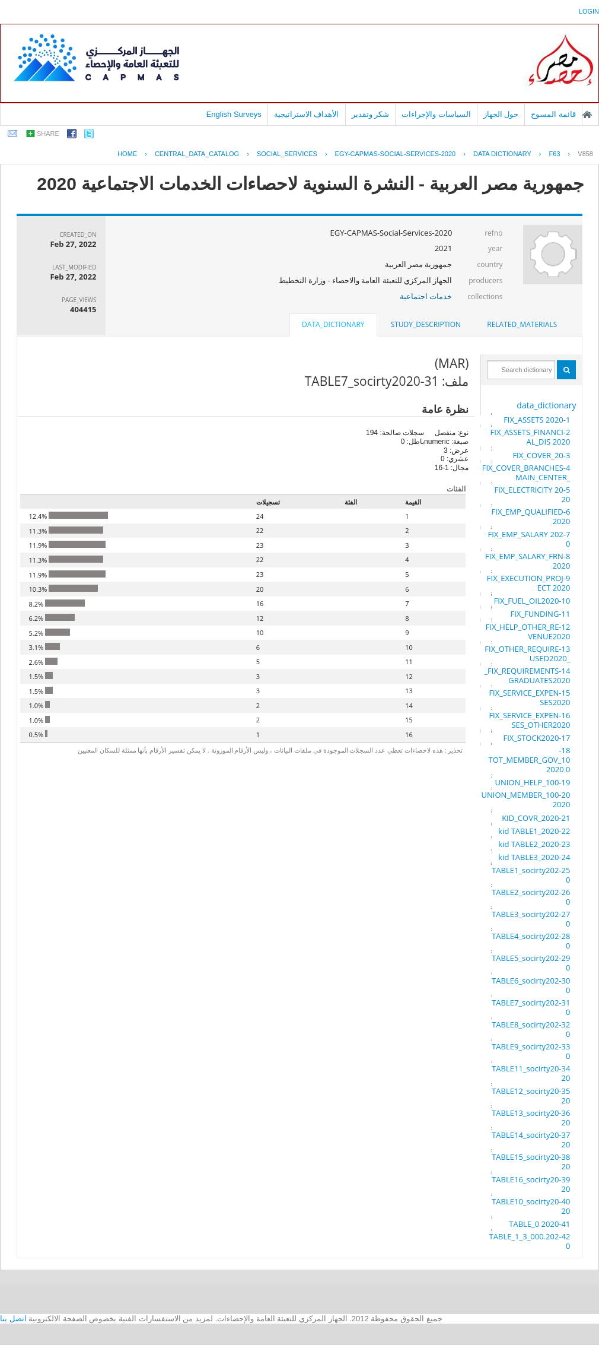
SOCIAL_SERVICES (287, 153)
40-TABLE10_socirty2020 (531, 1206)
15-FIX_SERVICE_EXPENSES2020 (529, 697)
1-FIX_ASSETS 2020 (537, 419)
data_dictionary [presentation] (333, 324)
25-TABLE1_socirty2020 (531, 874)
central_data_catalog (197, 153)
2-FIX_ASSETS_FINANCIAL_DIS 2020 (530, 436)
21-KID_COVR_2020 (536, 818)
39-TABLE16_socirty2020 (531, 1184)
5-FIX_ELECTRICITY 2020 (533, 494)
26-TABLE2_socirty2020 (531, 896)
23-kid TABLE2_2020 (534, 844)
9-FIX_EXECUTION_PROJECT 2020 (529, 582)
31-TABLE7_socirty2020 (531, 1007)
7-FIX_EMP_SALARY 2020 (529, 538)
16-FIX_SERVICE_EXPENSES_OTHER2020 (529, 719)
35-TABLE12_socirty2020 (531, 1095)
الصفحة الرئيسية (587, 114)
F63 (554, 153)
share (48, 133)
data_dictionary (546, 405)
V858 (585, 153)
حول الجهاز (501, 114)
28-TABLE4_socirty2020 (531, 940)
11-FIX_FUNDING (541, 613)
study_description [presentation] (426, 324)
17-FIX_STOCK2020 (537, 738)
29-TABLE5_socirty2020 (531, 962)
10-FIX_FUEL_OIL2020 (532, 600)
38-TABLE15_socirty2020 (531, 1161)
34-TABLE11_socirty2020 (531, 1073)
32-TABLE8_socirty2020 (531, 1029)
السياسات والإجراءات (436, 114)
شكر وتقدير (371, 114)
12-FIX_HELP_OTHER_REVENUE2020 (528, 631)
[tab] (521, 324)
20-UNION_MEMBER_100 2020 (526, 799)
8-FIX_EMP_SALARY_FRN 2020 (527, 560)
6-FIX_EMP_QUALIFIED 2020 (531, 516)
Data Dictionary (502, 153)
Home (127, 153)
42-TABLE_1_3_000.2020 (530, 1241)
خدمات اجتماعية (426, 296)
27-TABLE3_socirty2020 (531, 918)
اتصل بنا (13, 1318)
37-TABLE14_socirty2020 (531, 1139)
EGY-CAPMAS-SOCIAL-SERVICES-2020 (395, 153)
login (589, 11)
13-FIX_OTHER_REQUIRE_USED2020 (527, 653)
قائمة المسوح (553, 114)
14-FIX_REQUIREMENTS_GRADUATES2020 (527, 675)
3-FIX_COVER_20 (541, 455)
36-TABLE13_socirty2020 (531, 1117)
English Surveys (234, 114)
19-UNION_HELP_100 (532, 782)
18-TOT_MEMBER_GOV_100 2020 (529, 760)
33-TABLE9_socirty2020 (531, 1051)
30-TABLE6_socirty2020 (531, 985)
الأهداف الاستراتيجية (306, 114)
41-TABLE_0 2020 (539, 1224)
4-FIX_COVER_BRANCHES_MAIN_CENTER (526, 472)
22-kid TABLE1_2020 (534, 831)
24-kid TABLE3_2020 (534, 857)
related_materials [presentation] (522, 324)
